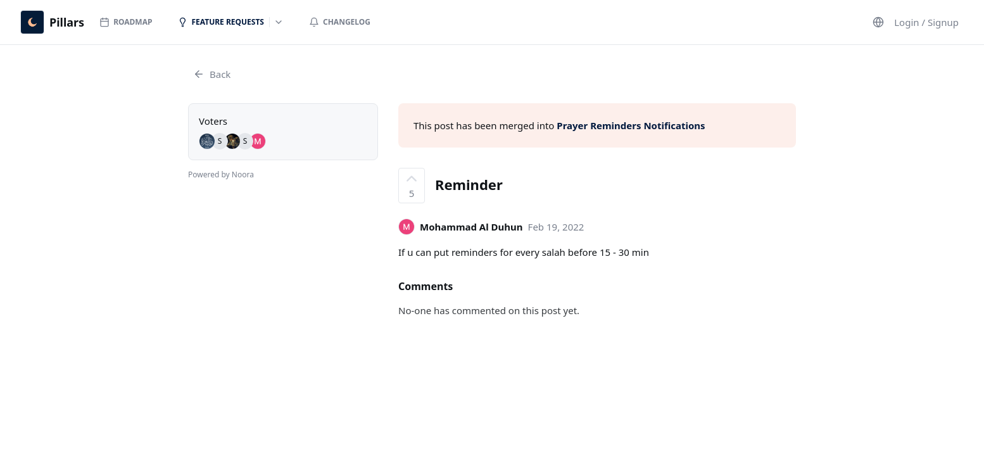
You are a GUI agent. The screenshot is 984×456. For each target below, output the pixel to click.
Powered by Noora (221, 174)
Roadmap (125, 21)
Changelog (339, 21)
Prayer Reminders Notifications (631, 125)
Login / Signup (926, 22)
